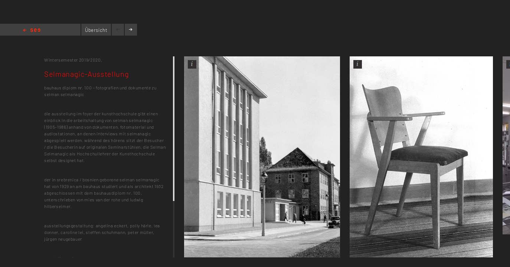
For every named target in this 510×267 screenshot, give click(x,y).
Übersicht (96, 30)
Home (31, 31)
